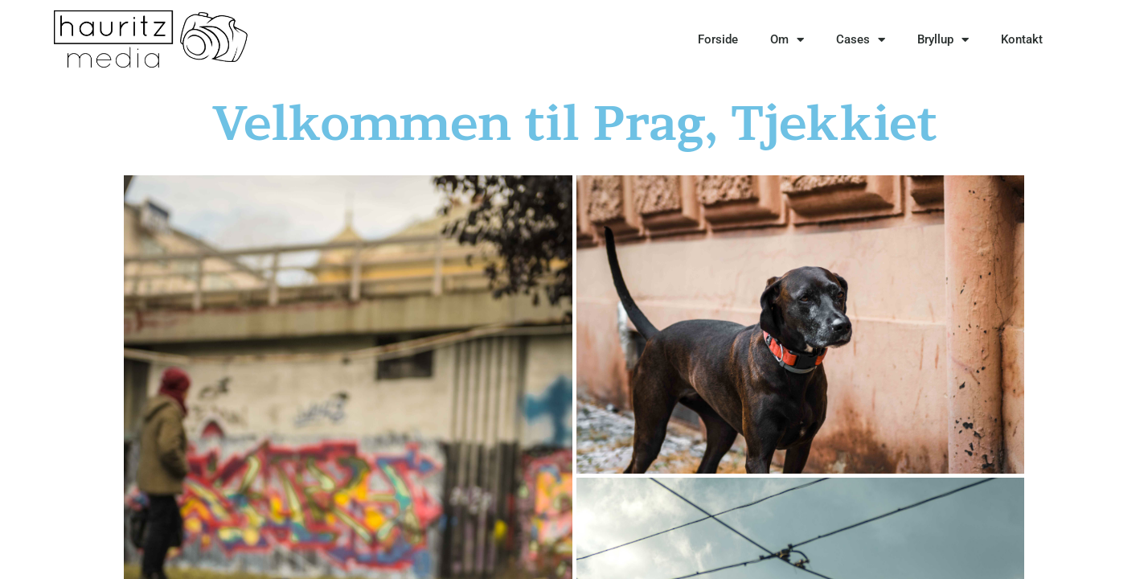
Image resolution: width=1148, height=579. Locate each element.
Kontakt (1022, 39)
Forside (718, 39)
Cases (860, 40)
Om (787, 40)
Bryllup (943, 40)
